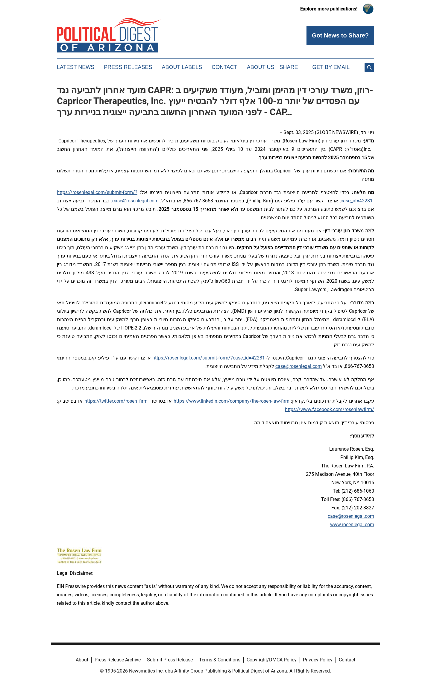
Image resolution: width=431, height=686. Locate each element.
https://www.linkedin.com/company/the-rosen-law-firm (231, 401)
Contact (224, 67)
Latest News (75, 67)
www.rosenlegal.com (352, 524)
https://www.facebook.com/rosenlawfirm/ (329, 409)
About (82, 660)
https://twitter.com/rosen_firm (116, 401)
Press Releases (128, 67)
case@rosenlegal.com (135, 201)
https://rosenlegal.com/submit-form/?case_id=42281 (208, 358)
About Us (260, 67)
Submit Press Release (170, 660)
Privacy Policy (318, 660)
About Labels (182, 67)
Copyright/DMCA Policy (272, 660)
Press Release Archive (118, 660)
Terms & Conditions (219, 660)
